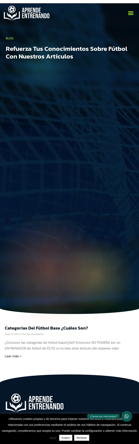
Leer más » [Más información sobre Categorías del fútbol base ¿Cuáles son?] (13, 356)
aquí (53, 437)
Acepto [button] (66, 437)
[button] (131, 13)
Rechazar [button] (82, 437)
